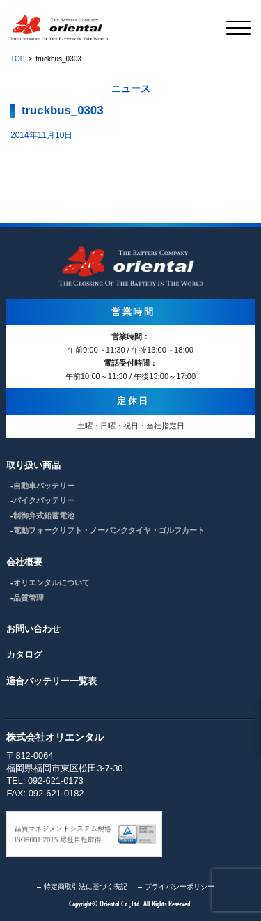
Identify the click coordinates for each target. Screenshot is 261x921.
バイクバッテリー (43, 500)
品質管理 (28, 598)
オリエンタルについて (51, 582)
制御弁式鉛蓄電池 (43, 515)
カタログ (24, 654)
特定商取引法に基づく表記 (85, 886)
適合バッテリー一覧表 (51, 681)
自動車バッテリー (43, 485)
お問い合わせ (33, 629)
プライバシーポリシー (179, 886)
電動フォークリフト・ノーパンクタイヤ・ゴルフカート (109, 530)
